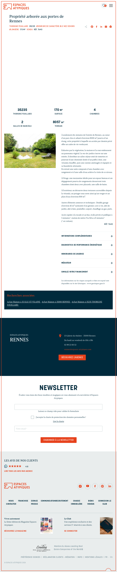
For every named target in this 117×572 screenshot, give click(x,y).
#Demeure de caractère (47, 26)
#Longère (14, 30)
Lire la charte (58, 421)
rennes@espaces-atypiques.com (77, 349)
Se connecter (70, 531)
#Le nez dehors (67, 26)
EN (111, 557)
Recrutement (62, 501)
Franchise (23, 501)
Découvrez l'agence (72, 357)
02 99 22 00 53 (70, 345)
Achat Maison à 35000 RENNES (56, 302)
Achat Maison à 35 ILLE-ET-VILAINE (24, 302)
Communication (48, 501)
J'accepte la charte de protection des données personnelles (61, 417)
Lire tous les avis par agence (18, 471)
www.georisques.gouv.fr (96, 283)
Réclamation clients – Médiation (59, 557)
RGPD (80, 557)
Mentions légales (94, 557)
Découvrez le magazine (15, 531)
